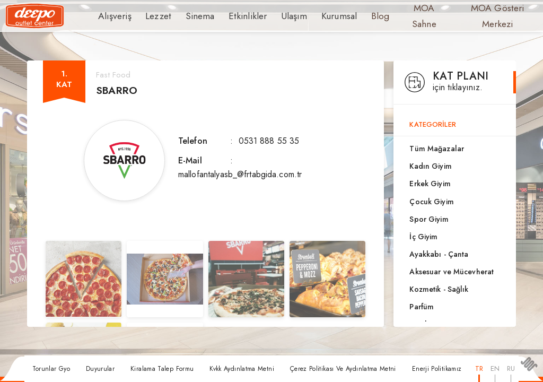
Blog (358, 16)
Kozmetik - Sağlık (438, 289)
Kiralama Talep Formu (162, 369)
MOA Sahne (402, 16)
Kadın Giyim (430, 166)
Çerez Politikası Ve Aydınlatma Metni (343, 369)
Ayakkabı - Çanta (438, 254)
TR (479, 368)
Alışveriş (113, 16)
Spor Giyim (428, 219)
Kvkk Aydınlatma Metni (241, 369)
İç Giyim (423, 236)
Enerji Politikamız (436, 369)
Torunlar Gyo (51, 369)
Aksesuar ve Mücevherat (451, 271)
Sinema (192, 16)
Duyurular (100, 369)
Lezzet (153, 16)
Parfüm (421, 306)
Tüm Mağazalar (436, 148)
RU (511, 368)
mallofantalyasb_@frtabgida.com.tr (240, 174)
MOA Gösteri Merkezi (476, 16)
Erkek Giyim (429, 183)
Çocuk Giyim (431, 201)
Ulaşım (277, 16)
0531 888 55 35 (269, 141)
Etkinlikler (235, 16)
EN (495, 368)
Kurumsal (319, 16)
